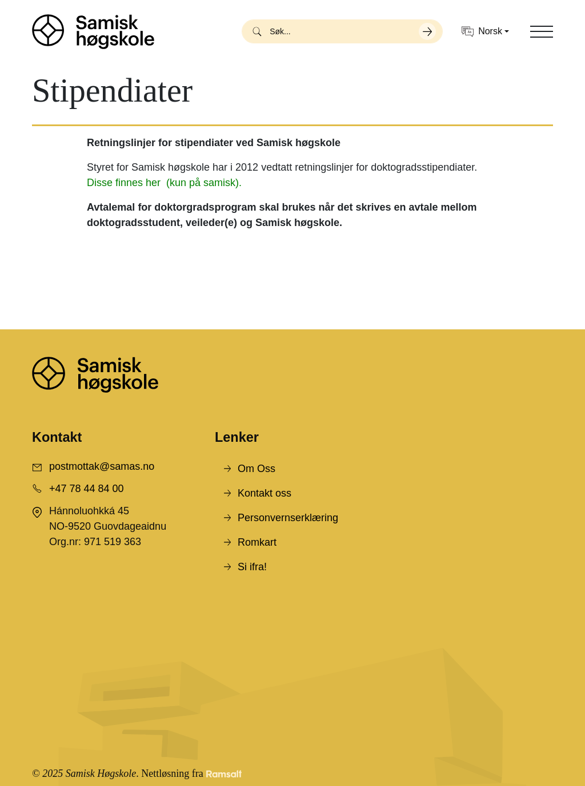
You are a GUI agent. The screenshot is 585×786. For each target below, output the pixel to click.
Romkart (257, 542)
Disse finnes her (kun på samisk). (164, 182)
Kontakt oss (264, 493)
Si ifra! (252, 567)
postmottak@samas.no (101, 466)
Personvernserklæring (288, 517)
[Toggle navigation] (541, 31)
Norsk (482, 32)
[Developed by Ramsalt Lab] (224, 773)
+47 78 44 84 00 (86, 488)
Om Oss (256, 468)
